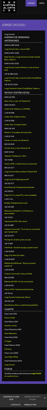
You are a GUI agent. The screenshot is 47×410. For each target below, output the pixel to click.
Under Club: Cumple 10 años (15, 125)
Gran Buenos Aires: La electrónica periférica (21, 305)
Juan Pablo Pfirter (11, 357)
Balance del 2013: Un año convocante (18, 281)
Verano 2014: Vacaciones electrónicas (18, 289)
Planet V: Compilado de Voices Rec (17, 132)
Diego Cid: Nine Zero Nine (14, 255)
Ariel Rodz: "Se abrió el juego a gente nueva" (21, 247)
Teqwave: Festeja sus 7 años (15, 156)
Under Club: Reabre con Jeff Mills (17, 109)
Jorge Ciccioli (9, 365)
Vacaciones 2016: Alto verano (15, 221)
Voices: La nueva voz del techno (16, 140)
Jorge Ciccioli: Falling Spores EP (16, 179)
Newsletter (30, 405)
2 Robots (8, 349)
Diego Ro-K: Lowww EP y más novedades (20, 195)
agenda (31, 3)
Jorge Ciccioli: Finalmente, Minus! (17, 297)
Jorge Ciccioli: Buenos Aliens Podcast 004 (20, 172)
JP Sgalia (7, 341)
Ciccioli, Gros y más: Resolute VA (17, 148)
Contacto (16, 405)
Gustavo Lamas (10, 326)
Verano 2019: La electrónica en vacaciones (20, 164)
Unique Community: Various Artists (18, 274)
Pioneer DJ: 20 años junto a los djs (17, 240)
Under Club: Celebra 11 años (15, 117)
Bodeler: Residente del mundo (16, 203)
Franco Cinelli (9, 318)
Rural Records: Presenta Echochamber (19, 187)
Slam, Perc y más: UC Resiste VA (17, 101)
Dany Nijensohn (10, 333)
